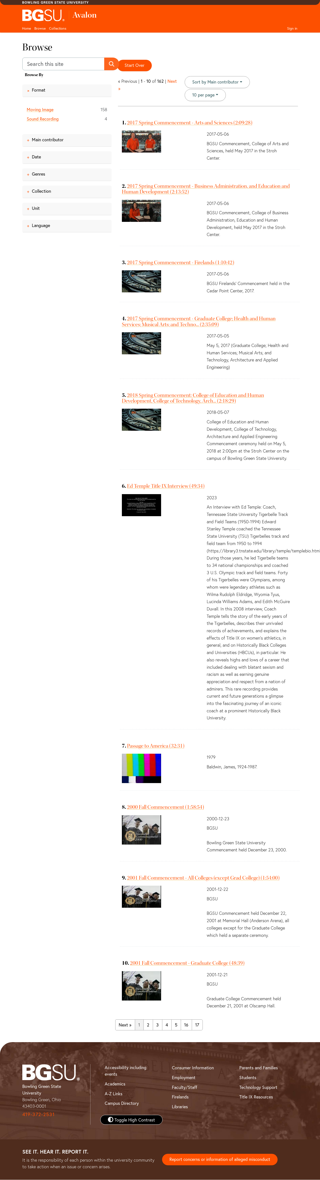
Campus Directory (122, 1103)
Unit (36, 208)
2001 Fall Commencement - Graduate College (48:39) (187, 963)
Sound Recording (43, 119)
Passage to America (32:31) (155, 746)
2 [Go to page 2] (148, 1025)
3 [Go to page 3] (157, 1025)
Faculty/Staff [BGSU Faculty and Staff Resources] (184, 1087)
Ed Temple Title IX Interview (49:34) (166, 486)
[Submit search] (112, 64)
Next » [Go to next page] (125, 1025)
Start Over (135, 65)
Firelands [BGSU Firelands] (180, 1097)
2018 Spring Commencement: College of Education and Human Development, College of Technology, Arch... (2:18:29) (193, 398)
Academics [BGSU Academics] (115, 1084)
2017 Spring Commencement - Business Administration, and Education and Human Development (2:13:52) (206, 189)
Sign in (292, 28)
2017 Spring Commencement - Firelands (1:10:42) (180, 262)
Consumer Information (193, 1068)
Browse (40, 28)
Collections (57, 28)
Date (36, 157)
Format (38, 90)
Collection (41, 191)
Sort (215, 82)
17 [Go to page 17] (197, 1025)
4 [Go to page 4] (167, 1025)
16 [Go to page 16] (186, 1025)
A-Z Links (113, 1094)
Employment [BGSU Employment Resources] (183, 1078)
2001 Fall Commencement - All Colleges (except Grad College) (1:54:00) (203, 878)
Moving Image (40, 109)
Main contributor (48, 140)
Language (41, 225)
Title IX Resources (256, 1097)
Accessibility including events (125, 1071)
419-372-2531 (38, 1114)
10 (203, 95)
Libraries (180, 1107)
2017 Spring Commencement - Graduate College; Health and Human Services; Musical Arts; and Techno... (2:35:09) (199, 321)
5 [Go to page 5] (176, 1025)
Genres (38, 174)
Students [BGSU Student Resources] (247, 1078)
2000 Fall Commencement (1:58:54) (165, 807)
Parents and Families (258, 1068)
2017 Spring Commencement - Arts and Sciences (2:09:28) (189, 122)
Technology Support (258, 1087)
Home (26, 28)
